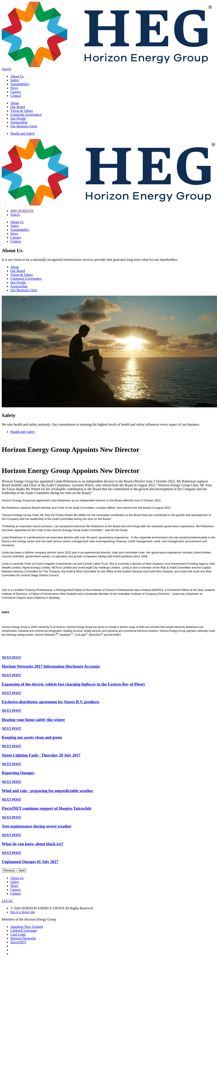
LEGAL (7, 901)
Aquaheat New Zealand (26, 926)
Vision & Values (21, 111)
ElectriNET (18, 942)
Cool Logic (18, 934)
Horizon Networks (23, 938)
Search (6, 69)
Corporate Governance (26, 114)
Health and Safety (22, 133)
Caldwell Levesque (23, 930)
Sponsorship (18, 122)
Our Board (17, 107)
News (14, 88)
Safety (14, 80)
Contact (15, 95)
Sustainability (19, 84)
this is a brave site (22, 912)
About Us (17, 76)
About (14, 103)
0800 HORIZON (22, 211)
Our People (18, 118)
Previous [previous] (9, 870)
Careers (15, 92)
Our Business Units (23, 126)
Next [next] (22, 870)
